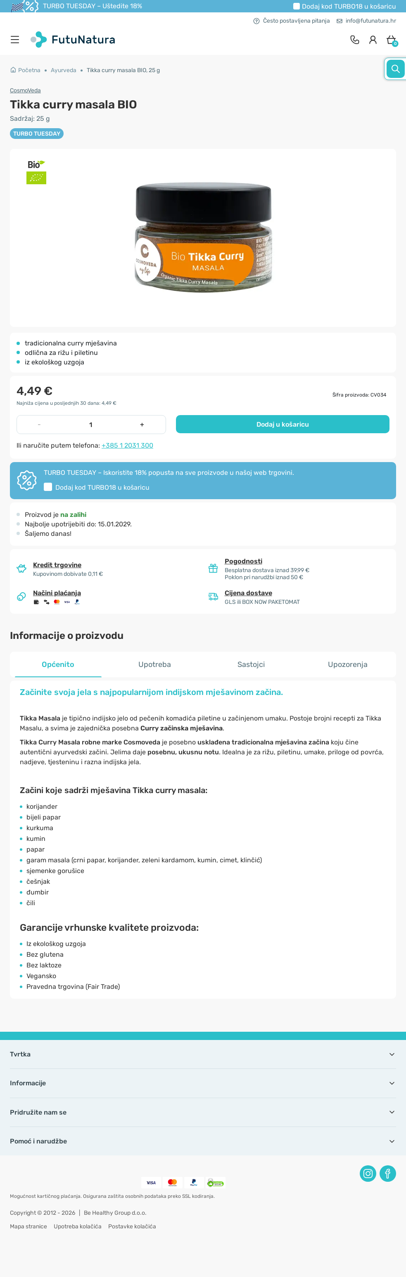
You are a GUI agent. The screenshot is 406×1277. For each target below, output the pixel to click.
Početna (25, 70)
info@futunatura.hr (366, 20)
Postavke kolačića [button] (132, 1226)
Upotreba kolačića (78, 1226)
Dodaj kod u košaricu (349, 6)
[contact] (355, 40)
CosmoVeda (25, 90)
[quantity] (90, 424)
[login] (373, 40)
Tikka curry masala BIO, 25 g (123, 70)
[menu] (17, 40)
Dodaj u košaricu (282, 424)
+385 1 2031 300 (127, 445)
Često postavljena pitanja (291, 20)
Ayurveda (63, 70)
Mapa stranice (28, 1226)
